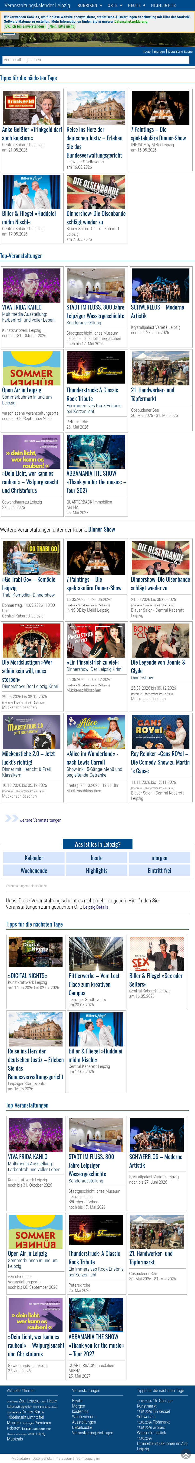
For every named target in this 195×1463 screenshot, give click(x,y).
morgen (159, 51)
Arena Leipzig (36, 1434)
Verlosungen (21, 1434)
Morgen (14, 1422)
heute (147, 51)
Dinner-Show (33, 1412)
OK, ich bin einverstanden (24, 26)
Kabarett (13, 1428)
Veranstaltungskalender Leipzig (37, 5)
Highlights (163, 5)
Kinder (43, 1401)
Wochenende (14, 1412)
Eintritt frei (35, 1417)
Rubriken (87, 5)
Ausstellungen (39, 1428)
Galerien (26, 1428)
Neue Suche (39, 886)
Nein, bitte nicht (62, 26)
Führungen (28, 1423)
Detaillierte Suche (180, 51)
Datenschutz (42, 1458)
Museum (11, 1434)
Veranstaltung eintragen (92, 1432)
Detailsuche (82, 1427)
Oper (48, 1428)
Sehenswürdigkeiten (19, 1406)
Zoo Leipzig (29, 1401)
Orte (113, 5)
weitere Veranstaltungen (33, 820)
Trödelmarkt (16, 1417)
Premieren (43, 1422)
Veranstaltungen (17, 886)
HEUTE (134, 5)
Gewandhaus (51, 1407)
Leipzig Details (95, 907)
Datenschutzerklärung (130, 21)
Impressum (63, 1458)
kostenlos (80, 1411)
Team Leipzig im (87, 1458)
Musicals (15, 1439)
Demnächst (12, 1401)
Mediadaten (21, 1458)
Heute (52, 1400)
